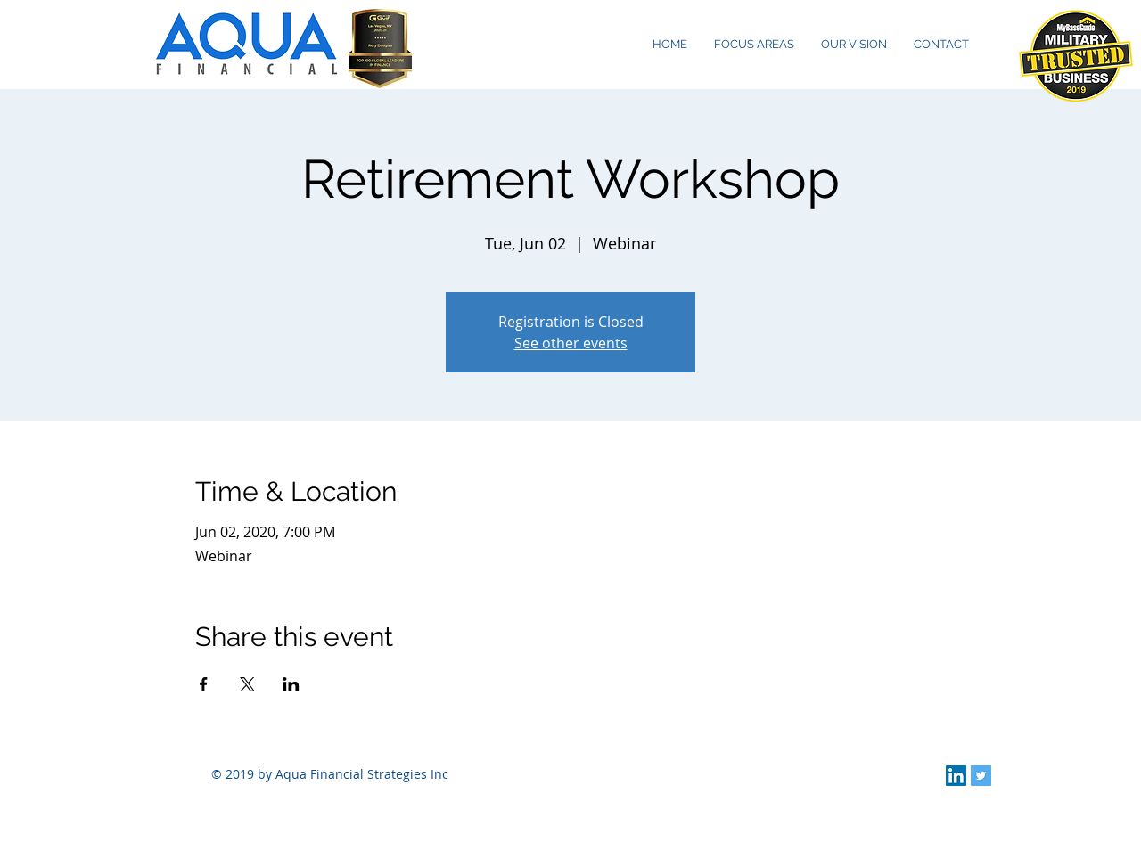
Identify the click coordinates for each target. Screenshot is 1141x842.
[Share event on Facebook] (203, 684)
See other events (571, 343)
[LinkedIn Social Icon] (956, 775)
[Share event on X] (247, 684)
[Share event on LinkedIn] (291, 684)
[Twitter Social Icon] (981, 775)
